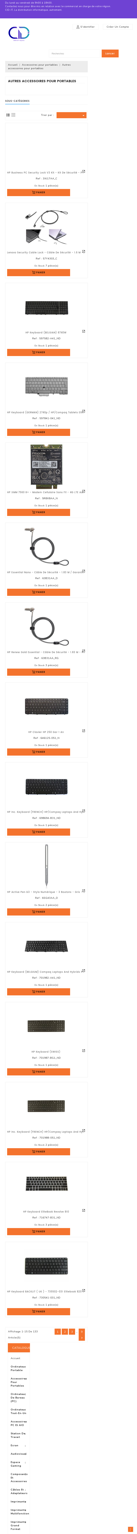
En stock (84, 185)
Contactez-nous (47, 1506)
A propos (43, 1485)
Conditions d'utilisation (51, 1479)
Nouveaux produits (16, 1477)
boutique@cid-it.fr (119, 1495)
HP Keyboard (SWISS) (90, 1052)
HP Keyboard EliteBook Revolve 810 (90, 1212)
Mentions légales (48, 1474)
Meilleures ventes (15, 1482)
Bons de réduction (82, 1495)
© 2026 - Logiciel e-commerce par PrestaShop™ (68, 1530)
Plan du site (45, 1511)
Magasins (43, 1517)
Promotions (11, 1471)
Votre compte (81, 1461)
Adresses (76, 1490)
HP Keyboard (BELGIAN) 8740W (90, 333)
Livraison (43, 1469)
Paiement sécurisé (48, 1490)
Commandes (78, 1479)
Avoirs (74, 1485)
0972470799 (116, 1490)
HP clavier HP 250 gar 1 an (90, 732)
